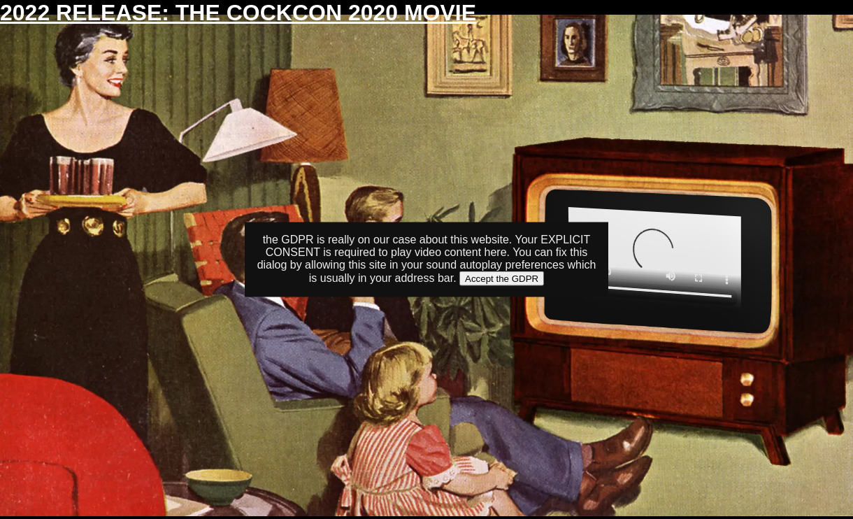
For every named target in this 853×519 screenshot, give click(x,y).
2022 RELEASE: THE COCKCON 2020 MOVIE (238, 12)
